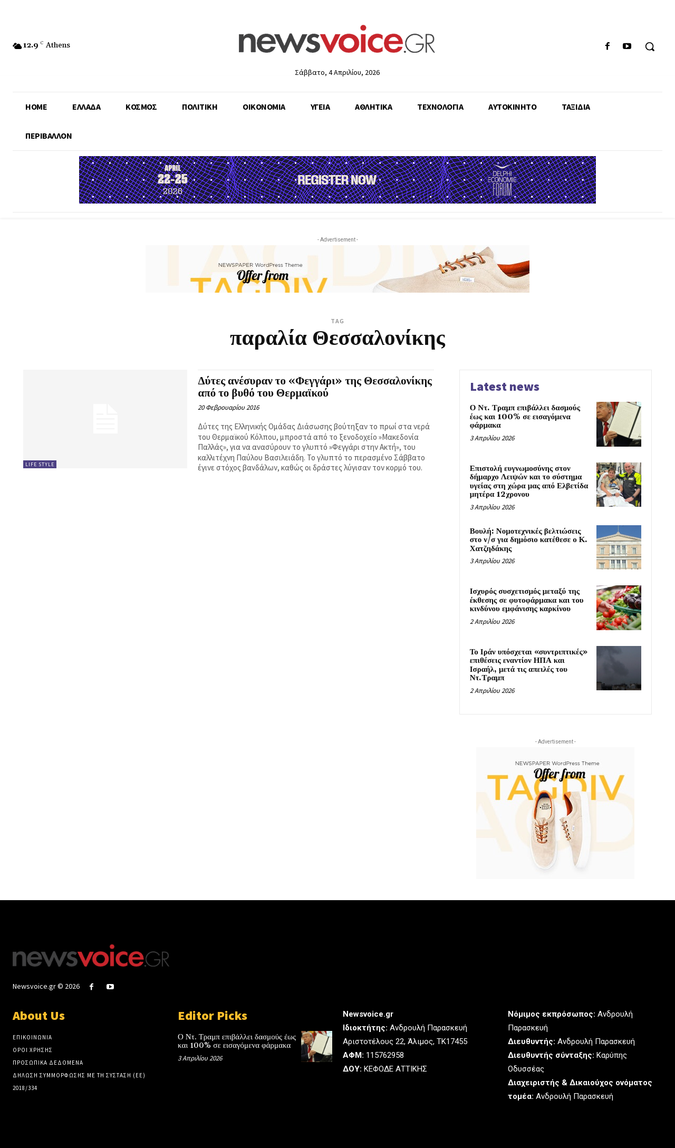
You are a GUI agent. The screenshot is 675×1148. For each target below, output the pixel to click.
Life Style (39, 464)
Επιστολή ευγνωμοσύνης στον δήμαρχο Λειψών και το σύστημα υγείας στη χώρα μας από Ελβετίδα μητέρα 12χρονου (529, 482)
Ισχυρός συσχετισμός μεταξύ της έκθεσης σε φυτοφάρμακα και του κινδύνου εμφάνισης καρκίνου (527, 600)
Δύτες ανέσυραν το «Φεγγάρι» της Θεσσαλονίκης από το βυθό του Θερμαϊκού (314, 387)
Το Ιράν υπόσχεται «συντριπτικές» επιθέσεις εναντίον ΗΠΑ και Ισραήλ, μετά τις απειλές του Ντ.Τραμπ (528, 665)
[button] (649, 46)
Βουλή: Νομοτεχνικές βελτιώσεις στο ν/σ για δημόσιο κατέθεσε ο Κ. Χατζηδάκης (529, 540)
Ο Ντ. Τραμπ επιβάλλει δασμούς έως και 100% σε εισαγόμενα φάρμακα (525, 416)
